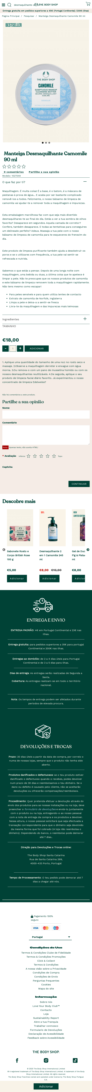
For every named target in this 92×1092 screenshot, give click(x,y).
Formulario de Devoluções (46, 1029)
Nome (5, 407)
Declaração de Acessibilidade (46, 1033)
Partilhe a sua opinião (44, 171)
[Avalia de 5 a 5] (54, 456)
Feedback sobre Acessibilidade (46, 1037)
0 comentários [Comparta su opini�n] (14, 171)
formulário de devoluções (40, 809)
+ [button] (20, 348)
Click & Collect (46, 960)
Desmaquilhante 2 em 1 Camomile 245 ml (51, 555)
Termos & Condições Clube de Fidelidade (46, 952)
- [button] (6, 348)
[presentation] (26, 484)
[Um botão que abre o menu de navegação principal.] (3, 5)
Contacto (46, 1010)
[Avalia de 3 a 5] (41, 456)
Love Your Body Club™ (46, 1006)
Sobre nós (46, 1001)
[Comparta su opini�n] (14, 166)
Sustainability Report (46, 1017)
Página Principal (10, 16)
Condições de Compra (46, 972)
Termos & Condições (46, 964)
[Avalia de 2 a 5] (35, 456)
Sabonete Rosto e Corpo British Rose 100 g (18, 555)
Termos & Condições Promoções (46, 956)
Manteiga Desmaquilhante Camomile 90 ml (62, 16)
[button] (88, 549)
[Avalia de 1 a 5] (28, 456)
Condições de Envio (46, 976)
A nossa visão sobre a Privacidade (46, 968)
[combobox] (23, 5)
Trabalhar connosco (46, 1025)
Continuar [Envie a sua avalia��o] (79, 483)
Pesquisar (29, 16)
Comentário (9, 422)
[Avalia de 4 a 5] (48, 456)
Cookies (46, 984)
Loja (46, 1013)
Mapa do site (46, 988)
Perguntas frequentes (46, 980)
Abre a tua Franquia (46, 1021)
